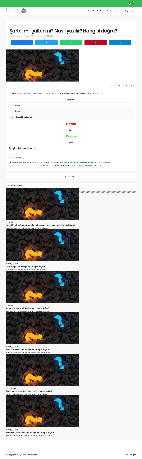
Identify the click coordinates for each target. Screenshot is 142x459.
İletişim (133, 455)
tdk (101, 165)
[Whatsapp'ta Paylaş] (71, 42)
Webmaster (119, 11)
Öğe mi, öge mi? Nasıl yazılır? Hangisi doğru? (25, 266)
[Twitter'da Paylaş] (46, 42)
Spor (133, 11)
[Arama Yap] (123, 4)
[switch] (131, 3)
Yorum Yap (69, 176)
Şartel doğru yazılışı (87, 165)
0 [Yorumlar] (131, 85)
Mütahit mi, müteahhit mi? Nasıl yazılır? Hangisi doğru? (30, 432)
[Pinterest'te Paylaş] (95, 42)
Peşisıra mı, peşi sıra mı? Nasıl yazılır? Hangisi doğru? (29, 391)
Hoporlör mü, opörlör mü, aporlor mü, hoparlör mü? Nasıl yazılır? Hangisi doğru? (40, 225)
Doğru (15, 111)
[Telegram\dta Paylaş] (120, 42)
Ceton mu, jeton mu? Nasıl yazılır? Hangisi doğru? (27, 308)
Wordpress (100, 11)
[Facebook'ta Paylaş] (22, 42)
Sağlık (127, 11)
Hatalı (15, 105)
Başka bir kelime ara (21, 117)
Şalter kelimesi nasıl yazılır (64, 165)
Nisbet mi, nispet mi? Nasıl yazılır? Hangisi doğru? (27, 349)
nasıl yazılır (43, 165)
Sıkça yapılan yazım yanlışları (80, 162)
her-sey (12, 36)
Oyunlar (109, 11)
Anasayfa (91, 11)
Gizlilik (125, 455)
